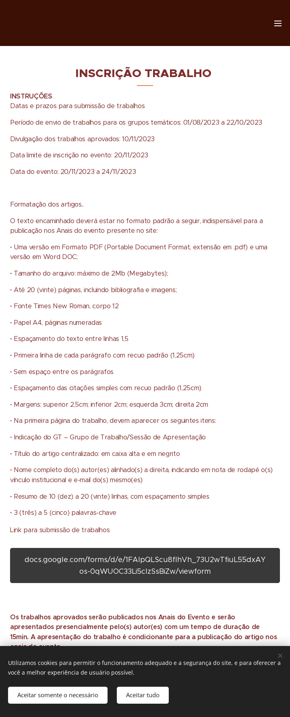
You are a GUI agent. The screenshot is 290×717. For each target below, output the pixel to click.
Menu (278, 23)
